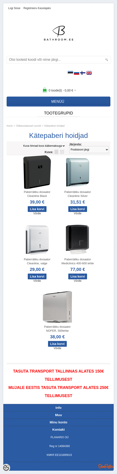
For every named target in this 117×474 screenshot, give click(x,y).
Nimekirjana (56, 152)
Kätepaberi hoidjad (54, 125)
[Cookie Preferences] (6, 468)
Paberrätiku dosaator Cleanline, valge (37, 261)
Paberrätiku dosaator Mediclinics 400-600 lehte (77, 261)
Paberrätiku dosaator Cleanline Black (37, 194)
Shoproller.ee (106, 466)
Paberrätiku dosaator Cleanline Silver (77, 194)
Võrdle (37, 213)
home (10, 125)
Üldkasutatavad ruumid (28, 125)
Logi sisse (14, 8)
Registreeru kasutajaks (37, 8)
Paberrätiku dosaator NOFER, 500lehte (57, 328)
